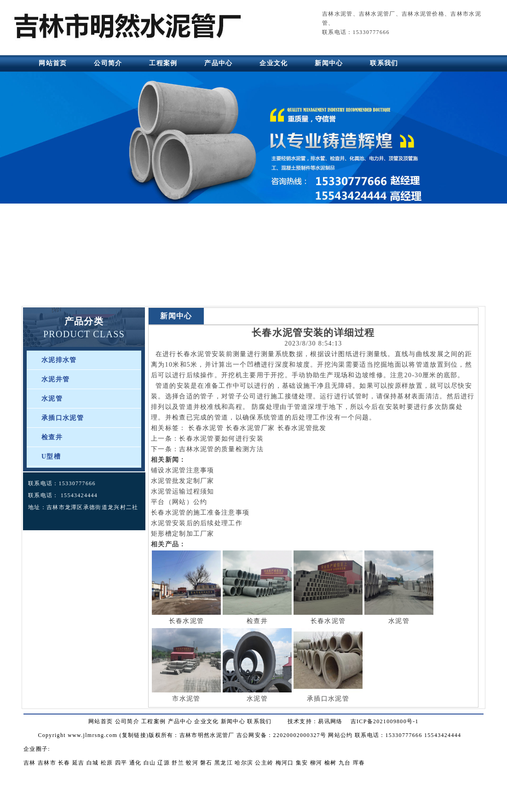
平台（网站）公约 (179, 502)
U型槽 (51, 456)
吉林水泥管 (337, 14)
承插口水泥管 (62, 417)
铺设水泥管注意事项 (182, 470)
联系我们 (384, 63)
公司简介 (108, 63)
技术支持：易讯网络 (315, 721)
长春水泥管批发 (302, 428)
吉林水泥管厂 (377, 14)
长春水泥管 (194, 354)
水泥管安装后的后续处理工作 (196, 523)
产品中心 (218, 63)
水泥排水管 (59, 360)
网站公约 (340, 735)
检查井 (52, 437)
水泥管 (52, 398)
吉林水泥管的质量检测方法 (221, 449)
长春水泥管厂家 (250, 428)
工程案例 (163, 63)
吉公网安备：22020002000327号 (281, 735)
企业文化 (273, 63)
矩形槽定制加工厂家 (182, 533)
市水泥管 (186, 698)
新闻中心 (329, 63)
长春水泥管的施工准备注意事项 (200, 512)
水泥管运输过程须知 (182, 491)
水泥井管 (55, 379)
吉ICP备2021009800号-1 (385, 721)
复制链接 (134, 735)
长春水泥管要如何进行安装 (221, 438)
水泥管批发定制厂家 (182, 480)
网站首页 (53, 63)
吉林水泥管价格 (423, 14)
